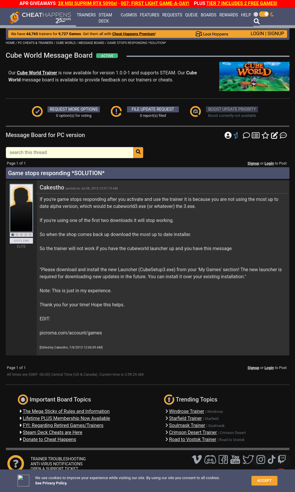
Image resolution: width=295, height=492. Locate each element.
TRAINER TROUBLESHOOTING (58, 459)
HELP (246, 15)
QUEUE (191, 15)
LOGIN (257, 33)
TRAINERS (86, 15)
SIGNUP (276, 33)
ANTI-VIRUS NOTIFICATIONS (57, 464)
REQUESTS (172, 15)
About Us (173, 479)
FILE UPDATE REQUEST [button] (153, 109)
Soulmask (216, 425)
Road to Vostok (232, 440)
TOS (156, 479)
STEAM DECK (105, 18)
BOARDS (208, 15)
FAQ (93, 479)
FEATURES (149, 15)
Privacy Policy (135, 479)
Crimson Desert (233, 432)
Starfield (212, 418)
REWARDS (228, 15)
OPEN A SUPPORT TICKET (54, 469)
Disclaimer (110, 479)
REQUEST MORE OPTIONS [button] (74, 109)
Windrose (215, 411)
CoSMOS (129, 15)
